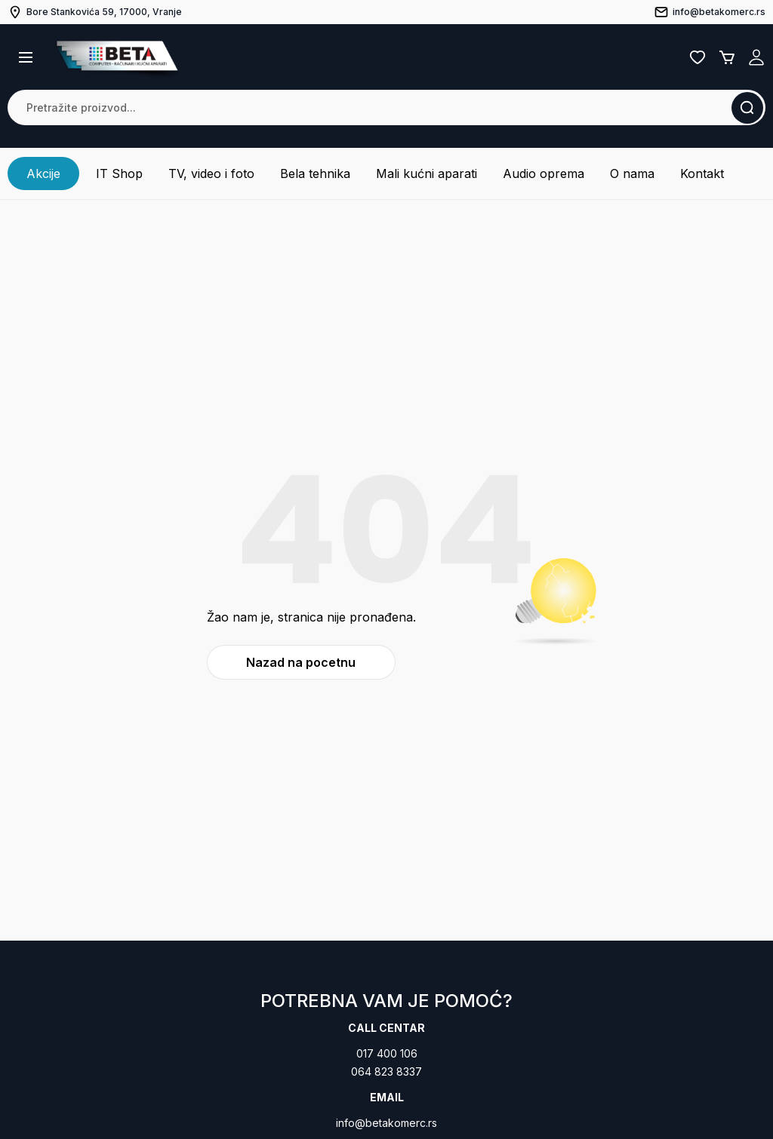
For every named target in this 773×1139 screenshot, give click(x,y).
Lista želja (697, 57)
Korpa (727, 57)
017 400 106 (386, 1053)
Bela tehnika (315, 173)
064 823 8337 (386, 1071)
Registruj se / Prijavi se (756, 57)
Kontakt (702, 173)
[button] (26, 57)
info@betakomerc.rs (386, 1122)
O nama (632, 173)
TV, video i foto (211, 173)
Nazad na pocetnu (301, 662)
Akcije (43, 173)
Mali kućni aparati (426, 173)
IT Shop (119, 173)
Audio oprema (543, 173)
